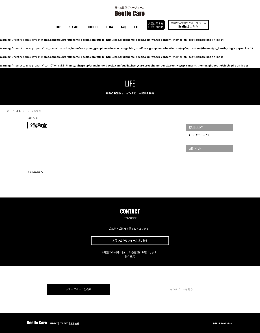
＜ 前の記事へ (35, 172)
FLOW (109, 27)
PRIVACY (53, 323)
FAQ (123, 27)
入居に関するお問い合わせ (155, 24)
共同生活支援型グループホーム (188, 24)
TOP (57, 27)
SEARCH (74, 27)
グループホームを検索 (78, 289)
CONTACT (64, 323)
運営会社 (74, 323)
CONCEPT (92, 27)
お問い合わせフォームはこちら (130, 240)
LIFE (136, 27)
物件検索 (130, 256)
